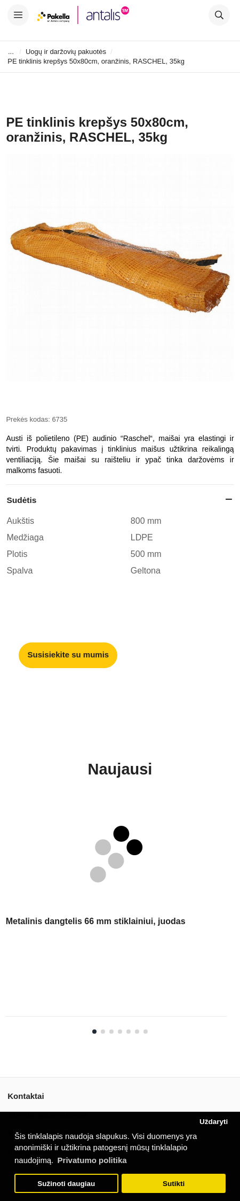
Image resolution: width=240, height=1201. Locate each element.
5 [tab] (128, 1031)
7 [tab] (145, 1031)
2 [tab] (103, 1031)
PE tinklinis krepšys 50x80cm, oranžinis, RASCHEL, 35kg (96, 61)
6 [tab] (137, 1031)
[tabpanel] (116, 912)
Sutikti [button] (174, 1184)
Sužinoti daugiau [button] (66, 1184)
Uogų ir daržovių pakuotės (66, 52)
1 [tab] (94, 1031)
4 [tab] (120, 1031)
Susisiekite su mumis (68, 654)
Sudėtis (21, 500)
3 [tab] (111, 1031)
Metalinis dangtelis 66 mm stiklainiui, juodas (96, 921)
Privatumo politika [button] (92, 1160)
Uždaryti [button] (213, 1122)
